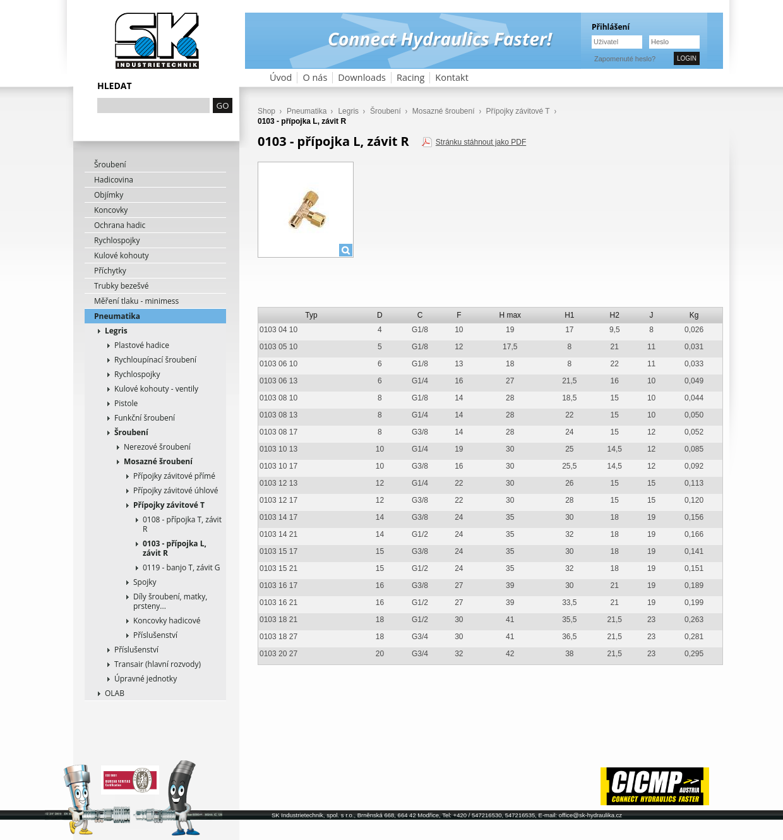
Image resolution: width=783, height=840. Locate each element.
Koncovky (111, 210)
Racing (410, 77)
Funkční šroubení (144, 418)
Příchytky (110, 270)
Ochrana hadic (119, 225)
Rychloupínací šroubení (155, 359)
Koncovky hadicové (166, 620)
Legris (116, 330)
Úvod (281, 77)
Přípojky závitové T (169, 505)
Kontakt (452, 77)
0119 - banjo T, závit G (181, 567)
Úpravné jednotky (145, 678)
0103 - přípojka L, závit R (174, 548)
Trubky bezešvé (121, 286)
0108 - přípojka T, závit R (182, 524)
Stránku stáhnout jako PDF (481, 142)
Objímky (108, 195)
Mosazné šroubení (158, 461)
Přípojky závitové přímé (174, 476)
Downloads (362, 77)
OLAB (114, 693)
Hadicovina (113, 179)
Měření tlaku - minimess (136, 301)
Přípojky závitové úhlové (175, 490)
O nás (314, 77)
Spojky (145, 582)
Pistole (126, 403)
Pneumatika (117, 316)
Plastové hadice (141, 345)
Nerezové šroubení (157, 447)
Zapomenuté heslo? (624, 59)
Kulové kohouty (121, 255)
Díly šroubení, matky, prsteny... (170, 601)
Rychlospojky (117, 240)
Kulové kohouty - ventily (156, 388)
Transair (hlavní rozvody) (157, 664)
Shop (266, 111)
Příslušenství (155, 635)
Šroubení (110, 164)
